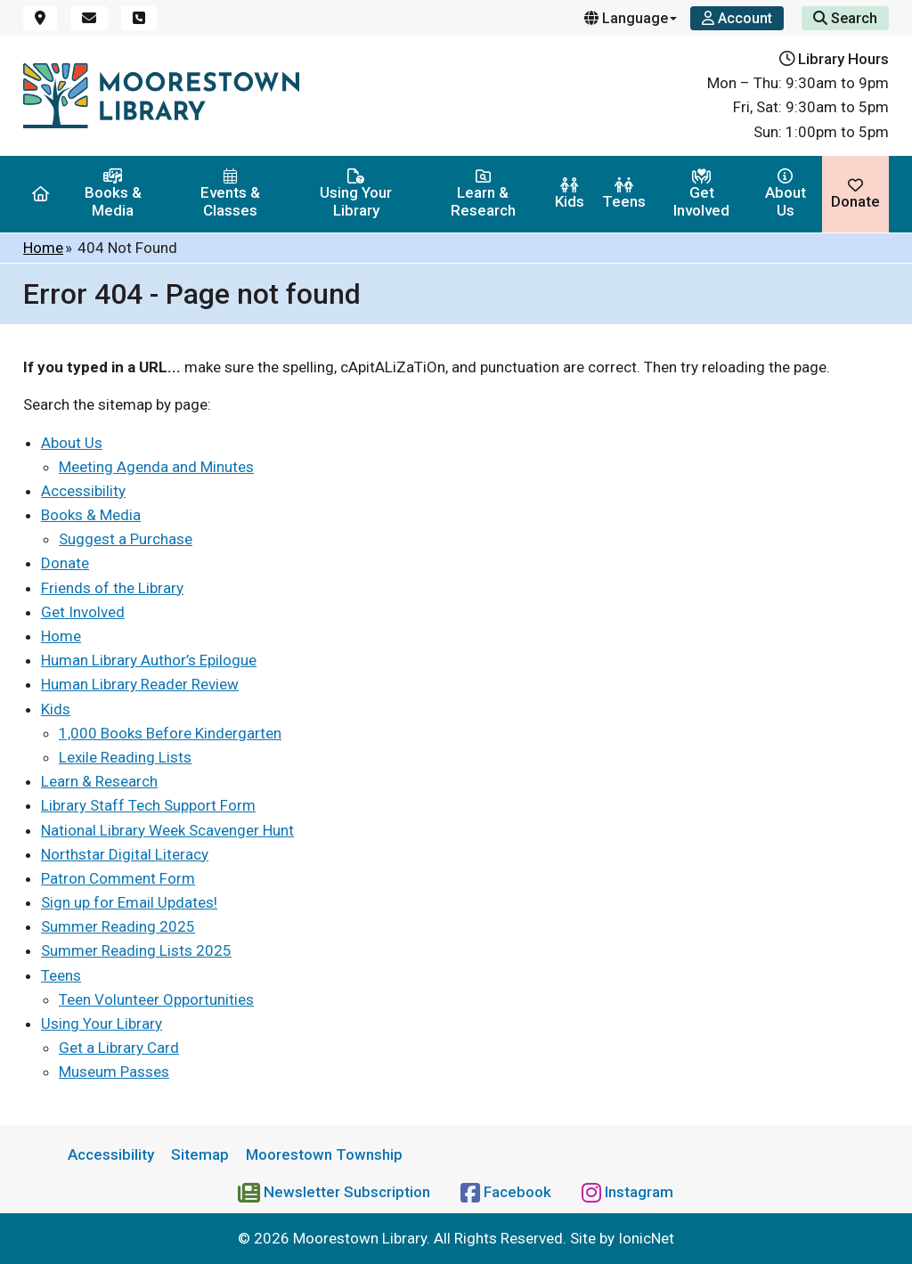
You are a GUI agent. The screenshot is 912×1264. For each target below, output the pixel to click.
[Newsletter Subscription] (336, 1192)
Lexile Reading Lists (125, 757)
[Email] (89, 18)
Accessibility (83, 491)
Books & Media (113, 193)
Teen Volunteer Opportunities (156, 999)
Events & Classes (230, 193)
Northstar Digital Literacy (124, 854)
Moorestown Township (324, 1154)
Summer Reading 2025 (118, 926)
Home (43, 248)
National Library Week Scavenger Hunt (167, 830)
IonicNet (646, 1238)
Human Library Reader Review (140, 684)
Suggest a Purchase (125, 539)
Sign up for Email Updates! (129, 902)
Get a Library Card (119, 1047)
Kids (569, 193)
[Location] (40, 18)
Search (845, 18)
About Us (785, 193)
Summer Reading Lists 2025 (136, 950)
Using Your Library (356, 193)
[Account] (737, 18)
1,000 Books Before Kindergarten (170, 733)
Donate (855, 193)
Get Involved (701, 193)
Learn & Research (483, 193)
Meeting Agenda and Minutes (156, 467)
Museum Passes (114, 1072)
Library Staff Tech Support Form (148, 805)
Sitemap (200, 1154)
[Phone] (139, 18)
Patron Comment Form (118, 878)
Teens (624, 193)
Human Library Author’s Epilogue (148, 660)
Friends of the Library (112, 588)
